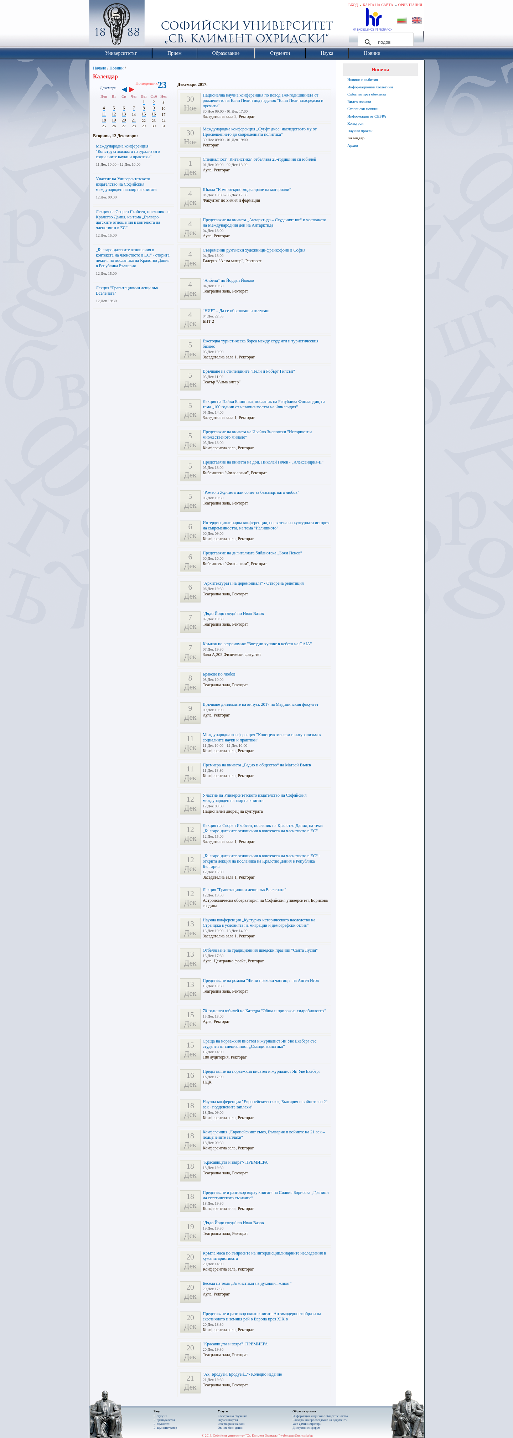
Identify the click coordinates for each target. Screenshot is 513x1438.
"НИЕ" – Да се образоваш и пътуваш (236, 310)
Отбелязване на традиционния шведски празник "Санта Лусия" (260, 950)
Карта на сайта (378, 5)
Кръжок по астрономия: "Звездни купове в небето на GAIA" (257, 643)
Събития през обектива (366, 94)
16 (154, 114)
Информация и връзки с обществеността (320, 1416)
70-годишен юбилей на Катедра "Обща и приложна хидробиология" (264, 1010)
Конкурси (355, 123)
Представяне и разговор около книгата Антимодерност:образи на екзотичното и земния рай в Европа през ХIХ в (262, 1316)
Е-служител (162, 1424)
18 (104, 120)
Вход (353, 5)
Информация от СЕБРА (366, 116)
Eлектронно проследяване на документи (319, 1420)
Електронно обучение (232, 1416)
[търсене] (384, 42)
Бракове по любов (219, 674)
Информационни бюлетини (370, 87)
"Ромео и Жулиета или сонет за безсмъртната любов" (251, 492)
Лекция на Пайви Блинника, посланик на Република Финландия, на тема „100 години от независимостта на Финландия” (264, 404)
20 (124, 120)
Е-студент (160, 1416)
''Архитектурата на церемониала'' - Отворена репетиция (253, 583)
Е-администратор (165, 1427)
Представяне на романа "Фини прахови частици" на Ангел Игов (261, 980)
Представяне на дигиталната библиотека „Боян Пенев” (252, 552)
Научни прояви (360, 131)
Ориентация (410, 5)
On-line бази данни (230, 1427)
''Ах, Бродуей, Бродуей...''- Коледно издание (242, 1374)
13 (124, 114)
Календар (355, 138)
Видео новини (359, 101)
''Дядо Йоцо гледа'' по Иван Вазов (233, 613)
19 (114, 120)
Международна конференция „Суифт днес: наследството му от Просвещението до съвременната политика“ (260, 131)
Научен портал (228, 1420)
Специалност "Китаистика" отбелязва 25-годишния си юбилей (259, 159)
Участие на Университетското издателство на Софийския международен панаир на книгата (126, 184)
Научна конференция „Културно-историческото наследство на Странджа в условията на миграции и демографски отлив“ (259, 922)
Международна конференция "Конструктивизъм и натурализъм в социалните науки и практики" (128, 151)
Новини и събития (362, 79)
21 (134, 120)
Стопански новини (362, 109)
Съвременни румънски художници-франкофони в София (254, 250)
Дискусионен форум (306, 1427)
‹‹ (124, 90)
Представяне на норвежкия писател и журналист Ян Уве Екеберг (261, 1071)
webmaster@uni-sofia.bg (296, 1435)
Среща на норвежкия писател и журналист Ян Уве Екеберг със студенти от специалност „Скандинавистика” (259, 1044)
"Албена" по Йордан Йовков (228, 280)
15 (144, 114)
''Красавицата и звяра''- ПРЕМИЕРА (235, 1162)
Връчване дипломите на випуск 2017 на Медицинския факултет (260, 704)
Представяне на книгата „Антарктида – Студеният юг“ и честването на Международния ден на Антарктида (264, 222)
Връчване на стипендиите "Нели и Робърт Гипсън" (249, 371)
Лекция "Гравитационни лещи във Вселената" (244, 889)
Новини (116, 68)
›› (135, 90)
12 (114, 114)
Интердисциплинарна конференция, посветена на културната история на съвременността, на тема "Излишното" (266, 525)
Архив (352, 145)
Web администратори (306, 1424)
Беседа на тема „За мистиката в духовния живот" (247, 1283)
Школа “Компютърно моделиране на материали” (247, 189)
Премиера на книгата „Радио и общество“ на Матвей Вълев (257, 764)
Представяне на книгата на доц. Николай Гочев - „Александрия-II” (263, 462)
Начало (99, 68)
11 (104, 114)
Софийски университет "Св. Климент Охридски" (157, 25)
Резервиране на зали (231, 1424)
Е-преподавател (164, 1420)
